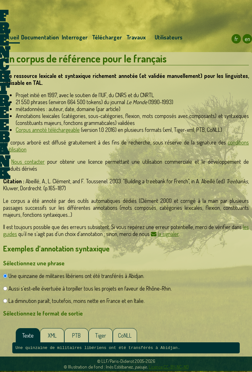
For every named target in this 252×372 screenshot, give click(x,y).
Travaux (136, 37)
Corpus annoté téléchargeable (48, 129)
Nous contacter (28, 161)
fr (236, 38)
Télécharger (106, 37)
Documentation (40, 37)
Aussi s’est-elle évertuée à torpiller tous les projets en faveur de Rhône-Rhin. (90, 288)
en (247, 38)
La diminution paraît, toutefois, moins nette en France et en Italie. (77, 300)
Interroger (75, 37)
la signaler (168, 233)
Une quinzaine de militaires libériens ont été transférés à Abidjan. (76, 275)
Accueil (10, 37)
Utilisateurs (168, 37)
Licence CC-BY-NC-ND (169, 367)
